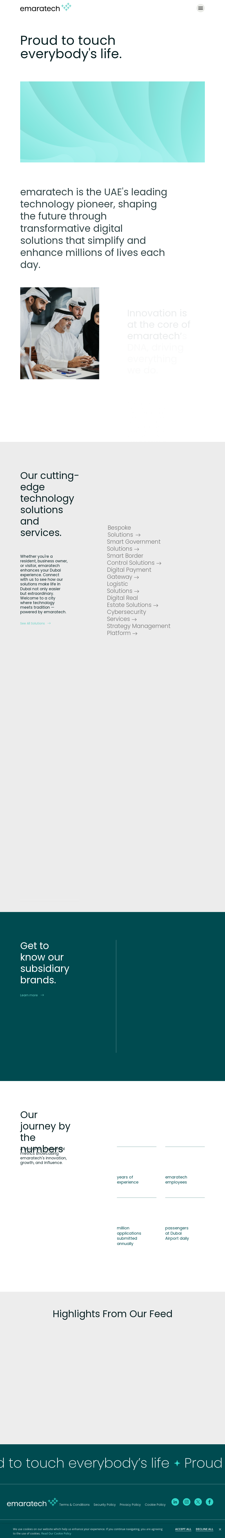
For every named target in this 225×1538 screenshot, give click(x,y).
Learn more (31, 994)
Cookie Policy (155, 1504)
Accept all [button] (183, 1529)
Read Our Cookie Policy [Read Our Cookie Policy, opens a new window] (56, 1533)
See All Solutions (35, 622)
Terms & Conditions (74, 1504)
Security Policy (105, 1504)
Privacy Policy (130, 1504)
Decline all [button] (204, 1529)
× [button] (220, 1529)
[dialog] (112, 1531)
